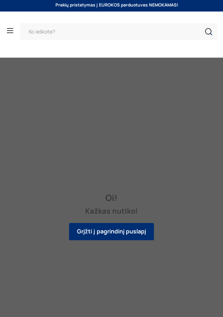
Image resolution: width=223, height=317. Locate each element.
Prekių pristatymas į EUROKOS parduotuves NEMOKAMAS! (120, 5)
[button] (208, 31)
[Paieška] (118, 31)
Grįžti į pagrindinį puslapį (111, 231)
